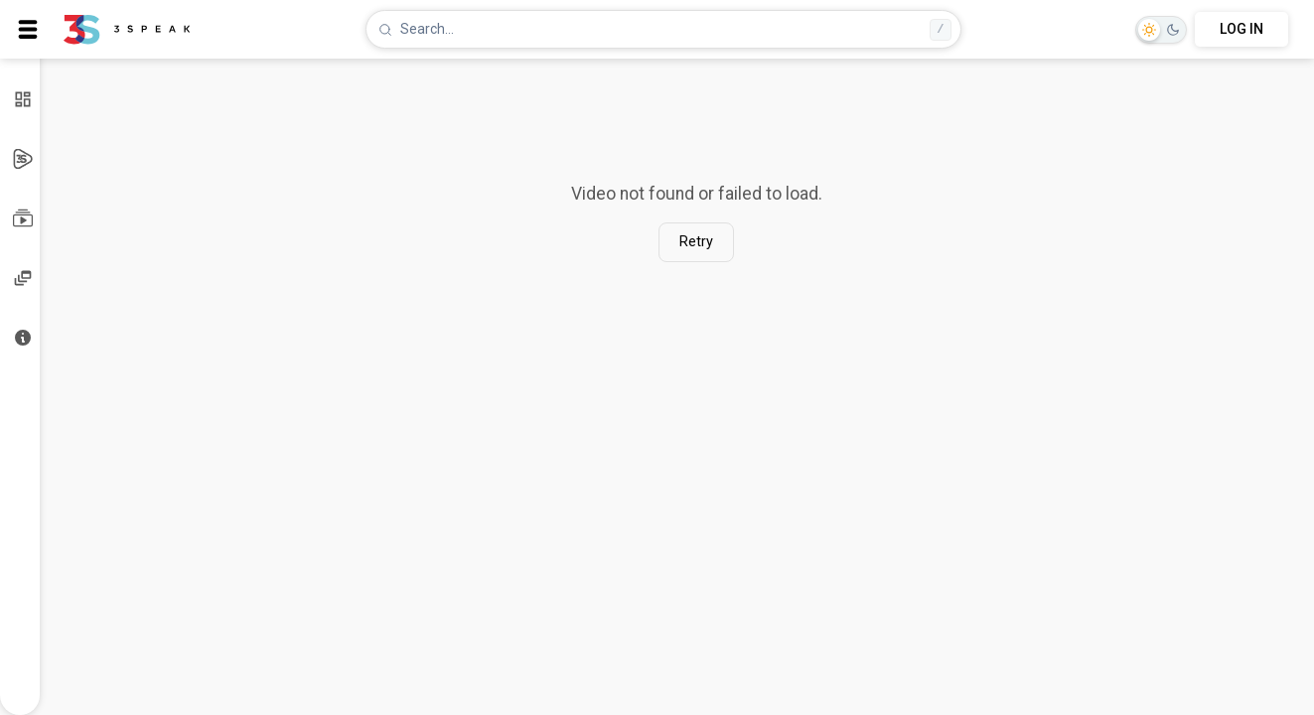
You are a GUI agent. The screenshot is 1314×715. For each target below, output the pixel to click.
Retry (696, 241)
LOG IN (1241, 29)
